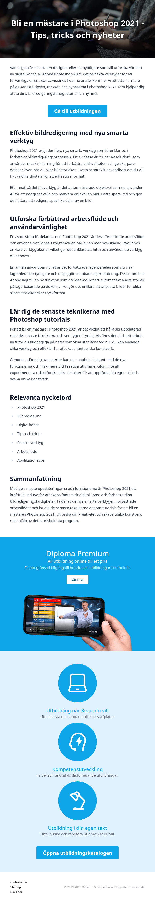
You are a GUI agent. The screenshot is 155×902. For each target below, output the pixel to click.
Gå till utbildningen (77, 111)
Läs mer (77, 579)
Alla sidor (16, 892)
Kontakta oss (18, 882)
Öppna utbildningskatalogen (77, 852)
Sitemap (15, 887)
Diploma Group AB (94, 887)
